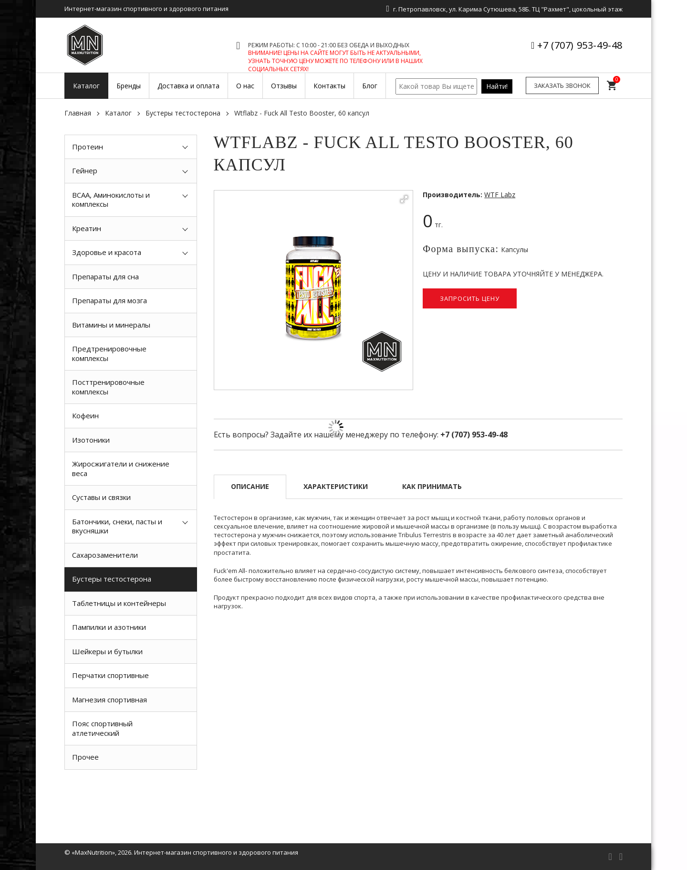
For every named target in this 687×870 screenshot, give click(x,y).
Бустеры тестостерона (183, 112)
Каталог (118, 112)
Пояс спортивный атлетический (102, 728)
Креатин (86, 228)
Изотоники (91, 440)
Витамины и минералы (111, 324)
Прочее (85, 757)
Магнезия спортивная (109, 699)
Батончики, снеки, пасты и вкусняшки (117, 526)
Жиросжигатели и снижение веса (120, 468)
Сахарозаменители (105, 555)
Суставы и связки (101, 497)
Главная (77, 112)
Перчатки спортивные (110, 675)
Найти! (497, 86)
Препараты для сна (105, 276)
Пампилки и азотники (109, 627)
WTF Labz (499, 194)
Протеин (87, 146)
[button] (404, 199)
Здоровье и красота (106, 252)
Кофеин (85, 415)
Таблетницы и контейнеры (119, 603)
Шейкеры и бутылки (107, 651)
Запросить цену (470, 298)
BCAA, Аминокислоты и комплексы (111, 199)
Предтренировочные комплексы (109, 353)
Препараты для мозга (109, 300)
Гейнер (84, 170)
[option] (130, 791)
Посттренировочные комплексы (108, 386)
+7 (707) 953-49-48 (580, 45)
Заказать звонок (562, 85)
